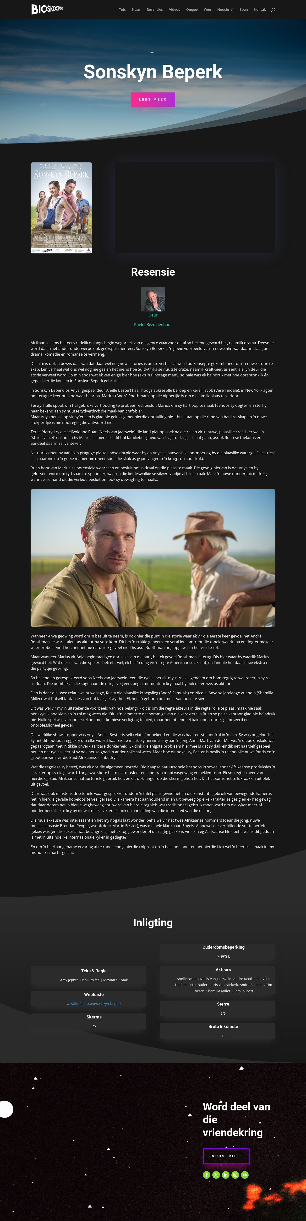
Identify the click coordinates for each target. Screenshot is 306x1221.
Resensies (155, 10)
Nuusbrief (225, 10)
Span (244, 10)
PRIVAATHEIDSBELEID (135, 1214)
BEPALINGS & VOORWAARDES (88, 1214)
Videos (174, 10)
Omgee (192, 10)
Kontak (260, 10)
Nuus (136, 10)
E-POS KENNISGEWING (175, 1214)
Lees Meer (153, 99)
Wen (207, 10)
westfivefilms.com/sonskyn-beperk (94, 1003)
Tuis (122, 10)
